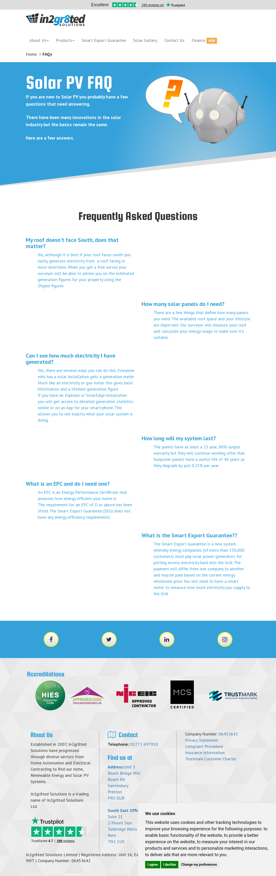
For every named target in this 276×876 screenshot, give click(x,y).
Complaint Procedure (204, 746)
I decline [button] (169, 864)
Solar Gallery (145, 40)
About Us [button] (39, 40)
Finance (204, 41)
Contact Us (174, 40)
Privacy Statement (201, 740)
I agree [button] (153, 864)
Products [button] (65, 40)
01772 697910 (144, 744)
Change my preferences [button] (199, 864)
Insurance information (205, 752)
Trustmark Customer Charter (210, 759)
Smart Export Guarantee (104, 40)
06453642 (228, 734)
